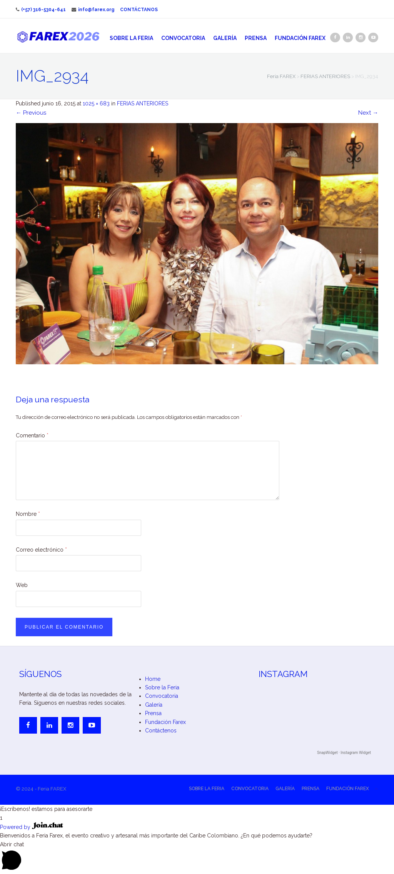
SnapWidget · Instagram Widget (344, 753)
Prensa (256, 38)
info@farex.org (93, 9)
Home (152, 679)
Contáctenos (161, 730)
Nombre (28, 514)
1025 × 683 (96, 103)
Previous (31, 112)
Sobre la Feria (131, 38)
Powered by (31, 827)
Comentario (32, 435)
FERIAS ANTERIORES (142, 103)
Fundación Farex (300, 38)
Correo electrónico (41, 550)
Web (22, 585)
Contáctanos (139, 9)
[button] (197, 809)
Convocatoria (183, 38)
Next (368, 112)
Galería (225, 38)
